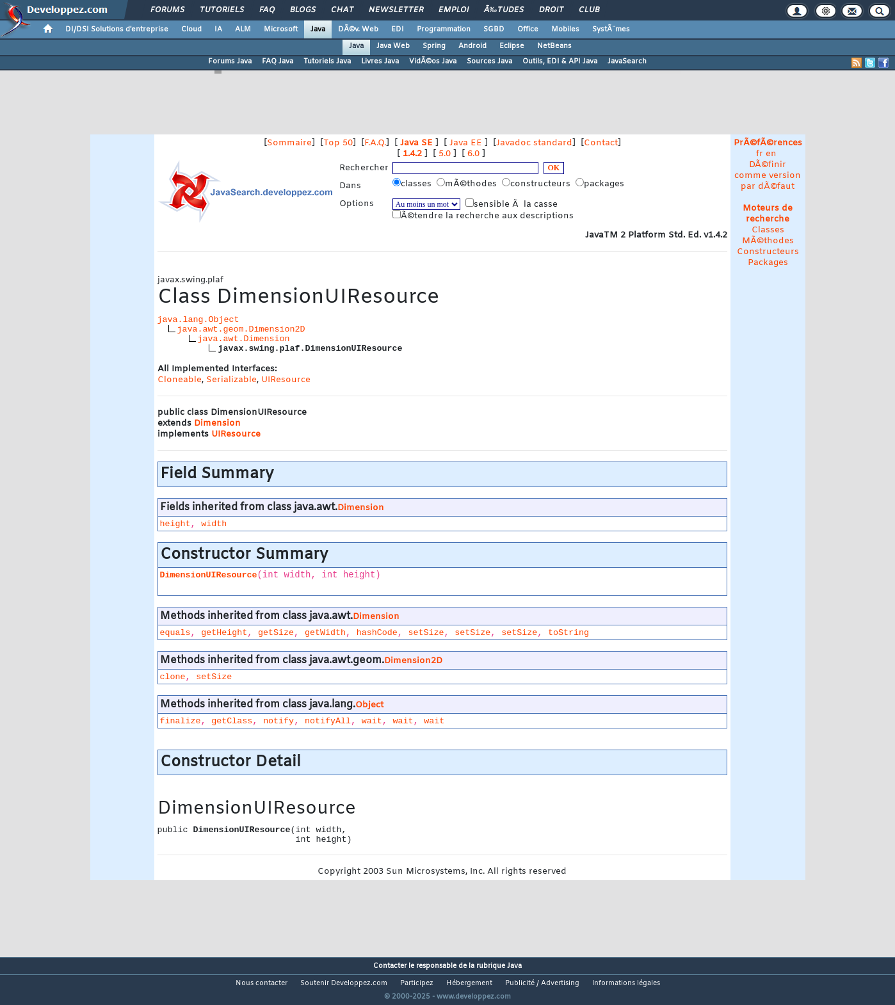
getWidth (325, 633)
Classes (768, 230)
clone (173, 677)
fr (759, 154)
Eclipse (511, 46)
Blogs (303, 10)
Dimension (217, 423)
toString (568, 633)
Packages (768, 262)
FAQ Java (277, 61)
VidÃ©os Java (432, 61)
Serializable (231, 379)
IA (218, 29)
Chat (342, 10)
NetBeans (554, 46)
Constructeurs (768, 251)
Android (472, 46)
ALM (243, 29)
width (214, 524)
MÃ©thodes (768, 241)
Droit (551, 10)
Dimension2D (413, 660)
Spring (434, 46)
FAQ (267, 10)
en (771, 154)
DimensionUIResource (208, 575)
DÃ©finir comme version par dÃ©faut (767, 175)
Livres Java (380, 61)
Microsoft (281, 29)
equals (175, 633)
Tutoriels (221, 10)
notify (278, 721)
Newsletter (395, 10)
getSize (276, 633)
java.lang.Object (198, 320)
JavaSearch (627, 61)
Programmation (444, 29)
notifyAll (328, 721)
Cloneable (179, 379)
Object (369, 705)
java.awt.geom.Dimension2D (241, 329)
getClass (231, 721)
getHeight (224, 633)
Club (589, 10)
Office (527, 29)
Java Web (393, 46)
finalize (180, 721)
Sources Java (489, 61)
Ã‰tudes (504, 10)
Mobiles (565, 29)
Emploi (453, 10)
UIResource (285, 379)
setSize (426, 633)
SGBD (493, 29)
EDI (397, 29)
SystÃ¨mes (611, 29)
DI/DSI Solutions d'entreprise (116, 29)
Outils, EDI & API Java (559, 61)
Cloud (191, 29)
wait (372, 721)
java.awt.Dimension (244, 339)
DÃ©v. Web (358, 29)
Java (317, 29)
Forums (167, 10)
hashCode (377, 633)
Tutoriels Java (327, 61)
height (175, 524)
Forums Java (230, 61)
